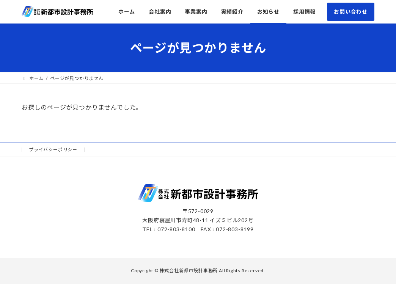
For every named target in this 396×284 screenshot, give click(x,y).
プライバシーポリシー (53, 149)
